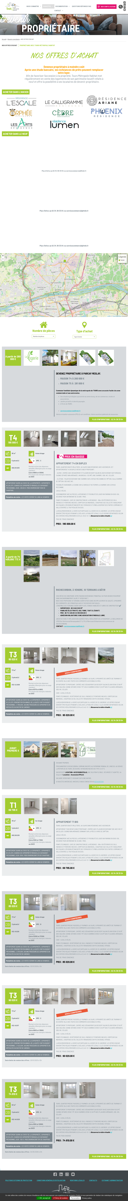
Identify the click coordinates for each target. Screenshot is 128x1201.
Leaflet (109, 316)
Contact (58, 11)
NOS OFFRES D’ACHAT (9, 45)
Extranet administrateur (112, 1180)
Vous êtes (48, 6)
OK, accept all (44, 1198)
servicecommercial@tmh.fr (70, 411)
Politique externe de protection (18, 1180)
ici (111, 516)
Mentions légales (77, 1180)
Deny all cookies (60, 1198)
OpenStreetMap (117, 316)
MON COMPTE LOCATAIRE (108, 6)
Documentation (62, 6)
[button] (43, 336)
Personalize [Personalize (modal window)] (75, 1198)
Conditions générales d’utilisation (51, 1180)
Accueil (4, 39)
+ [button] (3, 256)
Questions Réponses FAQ (81, 6)
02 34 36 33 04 (99, 782)
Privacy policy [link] (87, 1198)
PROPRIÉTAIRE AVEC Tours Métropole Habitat (37, 45)
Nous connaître (34, 6)
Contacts (93, 1180)
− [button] (3, 259)
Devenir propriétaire (14, 39)
